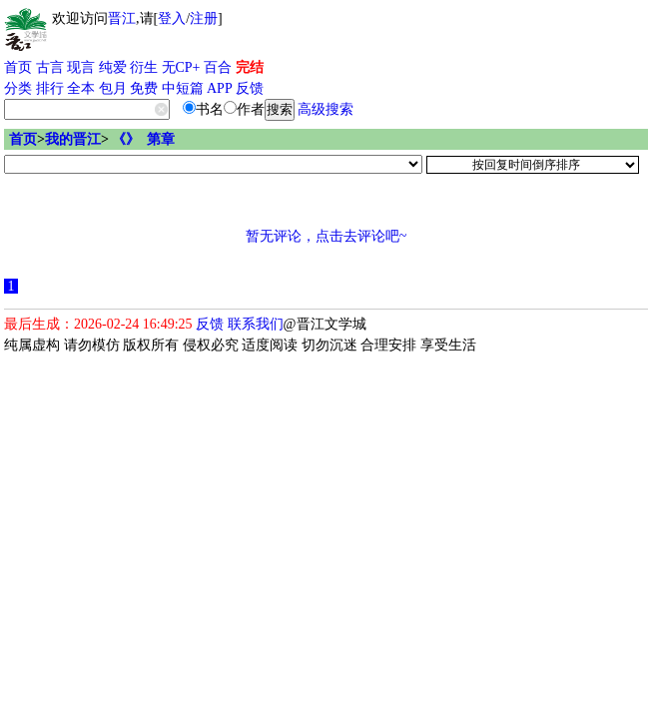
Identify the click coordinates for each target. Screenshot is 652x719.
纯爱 (113, 67)
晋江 (122, 18)
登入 (172, 18)
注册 (204, 18)
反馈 (250, 88)
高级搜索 (325, 109)
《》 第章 (143, 139)
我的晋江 (73, 139)
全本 (81, 88)
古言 (50, 67)
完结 (250, 67)
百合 (218, 67)
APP (220, 88)
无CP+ (181, 67)
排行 (50, 88)
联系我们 (256, 324)
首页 (18, 67)
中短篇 (183, 88)
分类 (18, 88)
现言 (81, 67)
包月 (113, 88)
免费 (144, 88)
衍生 (144, 67)
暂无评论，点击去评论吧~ (326, 236)
